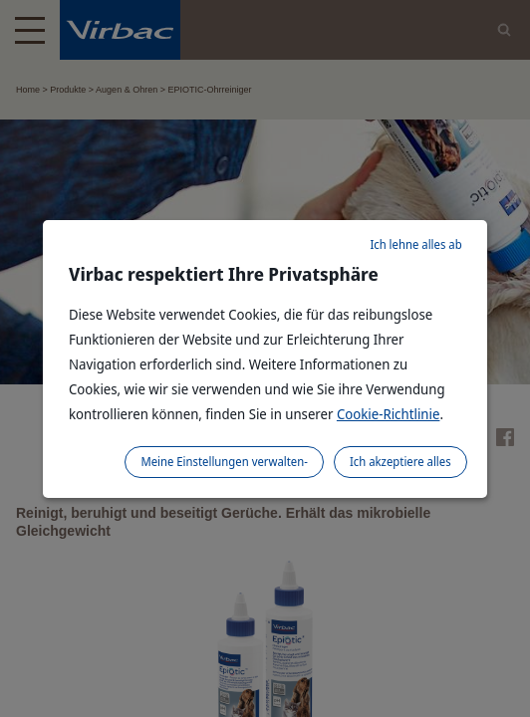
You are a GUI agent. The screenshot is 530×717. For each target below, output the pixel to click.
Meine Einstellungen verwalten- (224, 461)
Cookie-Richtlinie (388, 413)
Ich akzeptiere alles (400, 461)
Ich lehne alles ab (415, 244)
